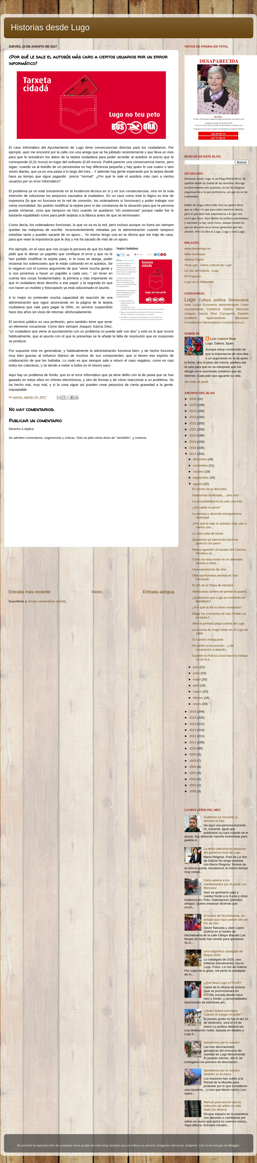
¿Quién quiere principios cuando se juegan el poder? (223, 1012)
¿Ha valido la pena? (206, 507)
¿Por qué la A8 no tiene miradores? (217, 607)
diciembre (200, 459)
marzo (198, 691)
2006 (193, 754)
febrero (198, 698)
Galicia (228, 309)
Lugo (190, 299)
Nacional (242, 309)
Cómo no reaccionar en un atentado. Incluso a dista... (217, 561)
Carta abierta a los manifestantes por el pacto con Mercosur (225, 883)
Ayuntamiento (194, 309)
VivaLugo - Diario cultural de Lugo (208, 265)
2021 (193, 429)
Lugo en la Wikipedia (199, 282)
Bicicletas (241, 318)
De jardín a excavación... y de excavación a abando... (213, 647)
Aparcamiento (216, 318)
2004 (193, 766)
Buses (241, 322)
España (243, 313)
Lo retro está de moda (207, 533)
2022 (193, 423)
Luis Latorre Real (223, 338)
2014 (193, 724)
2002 (193, 779)
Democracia (238, 300)
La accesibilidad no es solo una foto (217, 501)
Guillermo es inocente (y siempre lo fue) (221, 819)
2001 (193, 785)
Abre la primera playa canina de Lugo (218, 623)
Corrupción (227, 313)
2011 (193, 742)
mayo (197, 679)
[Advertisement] (91, 568)
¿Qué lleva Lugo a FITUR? (222, 983)
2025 (193, 405)
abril (196, 685)
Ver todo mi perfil (196, 382)
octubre (199, 471)
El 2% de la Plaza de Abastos (212, 585)
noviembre (201, 465)
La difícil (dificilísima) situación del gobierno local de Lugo (225, 850)
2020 (193, 435)
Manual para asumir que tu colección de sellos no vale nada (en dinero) (222, 1105)
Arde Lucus (193, 304)
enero (197, 704)
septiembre (201, 477)
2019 (193, 441)
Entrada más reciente (30, 591)
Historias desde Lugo (50, 27)
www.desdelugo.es (198, 248)
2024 (193, 411)
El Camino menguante (207, 639)
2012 (193, 736)
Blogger (233, 1145)
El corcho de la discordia (209, 489)
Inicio (97, 591)
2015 (193, 717)
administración (229, 304)
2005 (193, 760)
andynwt (191, 1145)
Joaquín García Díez (201, 313)
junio (197, 673)
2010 (193, 748)
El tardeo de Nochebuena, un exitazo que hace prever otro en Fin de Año (226, 919)
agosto (198, 484)
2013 (193, 730)
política (220, 300)
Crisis (245, 304)
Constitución (193, 322)
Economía (210, 304)
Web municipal (195, 254)
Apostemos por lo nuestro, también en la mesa (222, 1072)
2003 (193, 773)
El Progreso (193, 276)
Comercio (213, 309)
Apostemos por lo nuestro (222, 1042)
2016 (193, 711)
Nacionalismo (212, 322)
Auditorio (191, 318)
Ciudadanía (229, 322)
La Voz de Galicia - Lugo (202, 270)
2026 (193, 399)
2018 (193, 447)
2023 (193, 417)
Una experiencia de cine (209, 569)
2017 (193, 454)
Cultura (205, 300)
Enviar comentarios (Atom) (47, 601)
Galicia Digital (194, 259)
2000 (193, 791)
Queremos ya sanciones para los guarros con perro (215, 541)
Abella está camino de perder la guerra (219, 591)
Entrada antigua (158, 591)
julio (196, 667)
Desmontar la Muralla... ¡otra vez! (215, 495)
